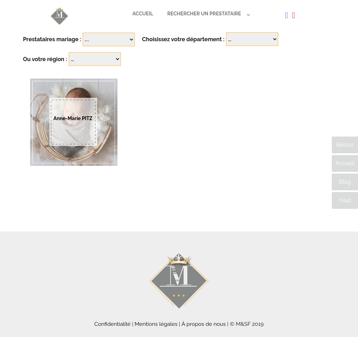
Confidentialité (112, 324)
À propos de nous (203, 324)
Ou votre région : (45, 59)
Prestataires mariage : (52, 39)
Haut (345, 200)
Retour (344, 144)
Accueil (143, 13)
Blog (345, 181)
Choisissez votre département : (183, 39)
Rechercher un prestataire (204, 13)
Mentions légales (156, 324)
